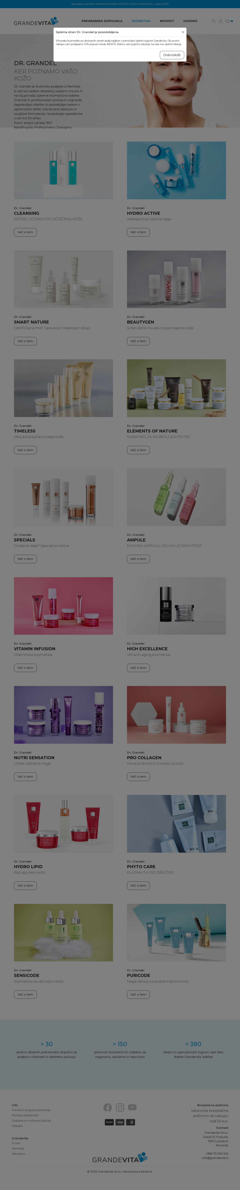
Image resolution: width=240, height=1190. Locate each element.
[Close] (183, 32)
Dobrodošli (172, 55)
